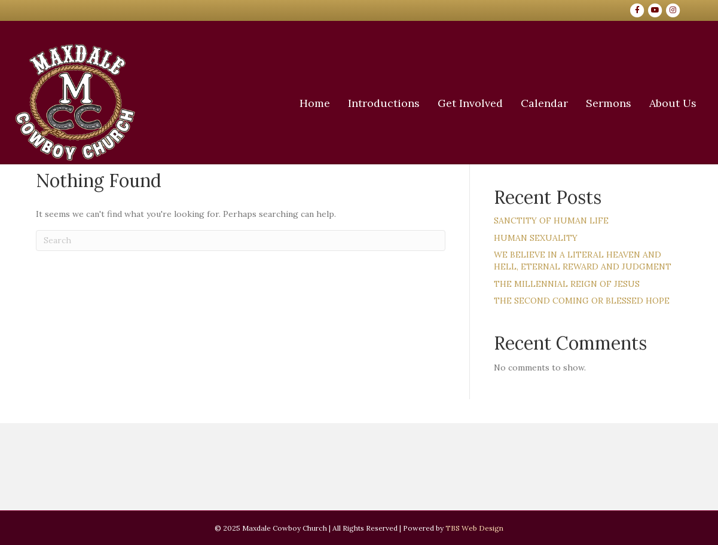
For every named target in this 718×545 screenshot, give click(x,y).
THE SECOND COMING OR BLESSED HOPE (582, 300)
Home (291, 103)
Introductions (360, 103)
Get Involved (446, 103)
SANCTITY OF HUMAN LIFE (551, 220)
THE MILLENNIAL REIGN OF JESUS (567, 283)
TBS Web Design (474, 527)
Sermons (585, 103)
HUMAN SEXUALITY (536, 237)
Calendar (521, 103)
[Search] (240, 240)
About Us (649, 103)
